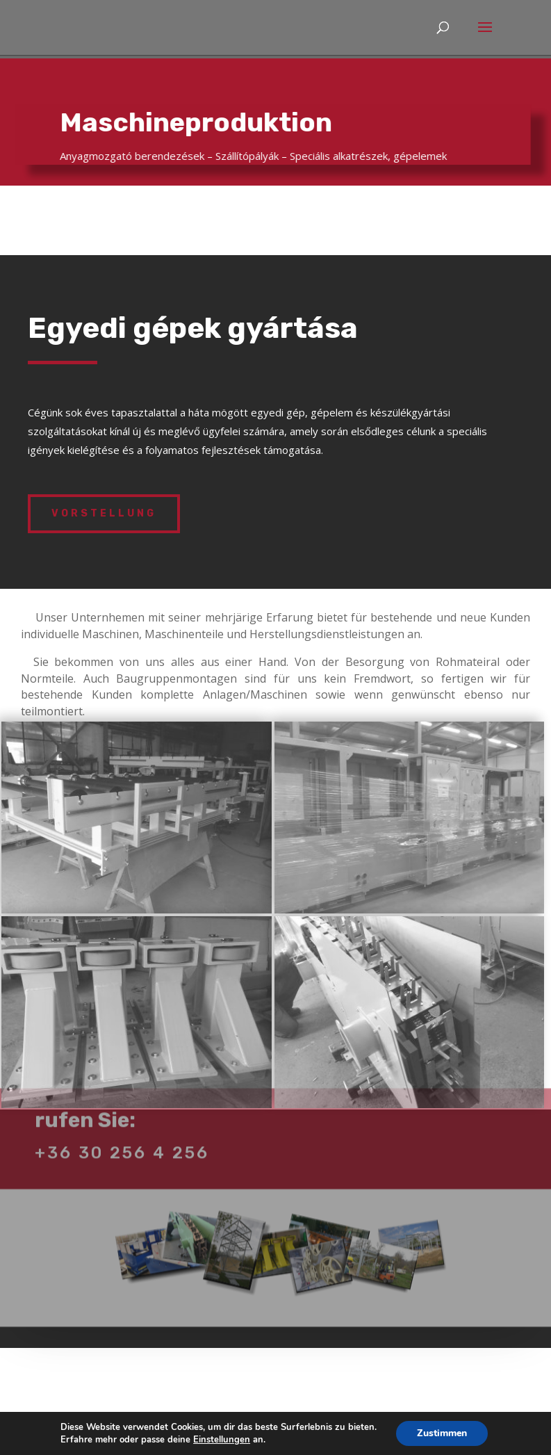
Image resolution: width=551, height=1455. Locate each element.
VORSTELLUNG (103, 513)
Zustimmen (442, 1433)
